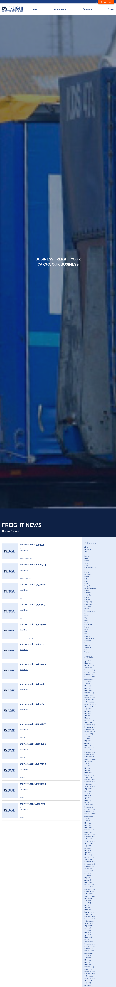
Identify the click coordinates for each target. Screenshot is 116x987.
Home (34, 9)
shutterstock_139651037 (33, 644)
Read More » (24, 550)
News (111, 9)
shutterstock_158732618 (33, 584)
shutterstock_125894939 (33, 784)
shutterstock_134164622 (33, 744)
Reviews (87, 9)
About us (59, 9)
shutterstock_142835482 (33, 684)
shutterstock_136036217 (33, 724)
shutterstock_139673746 (33, 624)
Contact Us (106, 2)
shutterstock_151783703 (32, 604)
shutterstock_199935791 (33, 544)
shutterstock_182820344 (33, 564)
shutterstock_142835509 (33, 664)
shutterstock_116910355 (32, 804)
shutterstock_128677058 (33, 764)
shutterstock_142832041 (33, 704)
